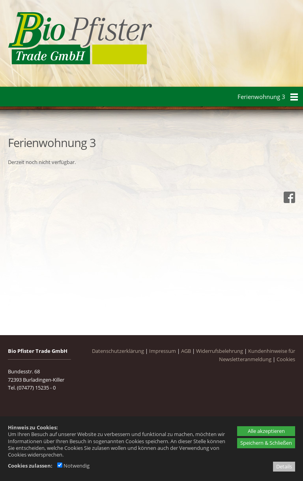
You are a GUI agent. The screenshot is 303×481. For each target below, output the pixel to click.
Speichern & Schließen (266, 442)
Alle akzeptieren (266, 430)
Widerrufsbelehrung (219, 350)
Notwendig (73, 465)
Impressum (162, 350)
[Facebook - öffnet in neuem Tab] (288, 201)
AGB (186, 350)
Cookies (286, 359)
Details (284, 466)
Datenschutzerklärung (118, 350)
